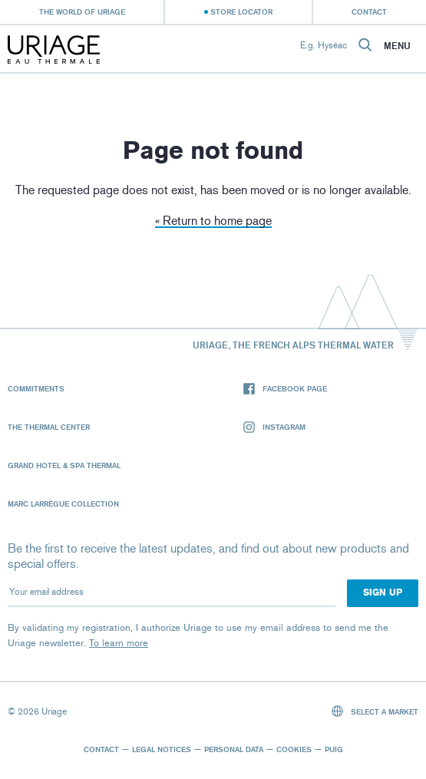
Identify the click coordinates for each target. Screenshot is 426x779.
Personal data (233, 749)
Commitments (36, 388)
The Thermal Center (49, 426)
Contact (369, 11)
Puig (334, 749)
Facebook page (285, 389)
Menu (397, 46)
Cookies (294, 749)
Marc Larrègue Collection (63, 503)
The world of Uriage (82, 11)
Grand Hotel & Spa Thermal (64, 465)
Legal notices (161, 749)
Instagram (274, 427)
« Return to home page (213, 220)
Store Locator (241, 11)
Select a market (375, 711)
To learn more (118, 643)
